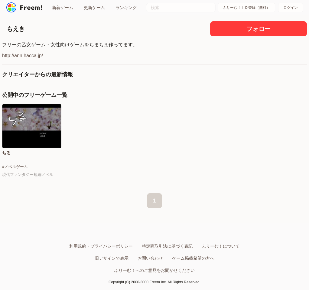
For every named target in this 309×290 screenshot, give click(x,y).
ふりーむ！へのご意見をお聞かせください (154, 270)
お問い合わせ (150, 258)
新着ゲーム (62, 7)
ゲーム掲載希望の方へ (193, 258)
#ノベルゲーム (15, 166)
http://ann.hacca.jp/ (22, 55)
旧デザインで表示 (111, 258)
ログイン (290, 7)
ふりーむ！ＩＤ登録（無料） (246, 7)
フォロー (258, 28)
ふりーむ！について (221, 246)
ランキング (126, 7)
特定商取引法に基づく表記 (167, 246)
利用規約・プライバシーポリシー (101, 246)
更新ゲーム (94, 7)
